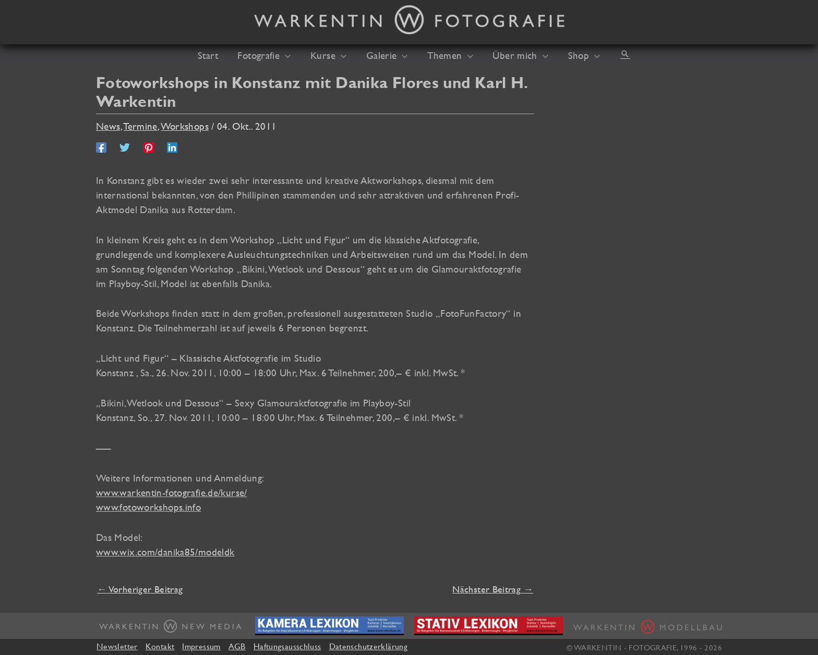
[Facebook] (101, 146)
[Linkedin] (172, 146)
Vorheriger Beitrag (140, 589)
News (108, 126)
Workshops (185, 126)
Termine (141, 126)
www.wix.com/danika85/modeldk (165, 552)
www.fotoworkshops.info (148, 507)
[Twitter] (124, 146)
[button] (292, 55)
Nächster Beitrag (492, 589)
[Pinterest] (148, 146)
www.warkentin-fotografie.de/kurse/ (171, 492)
